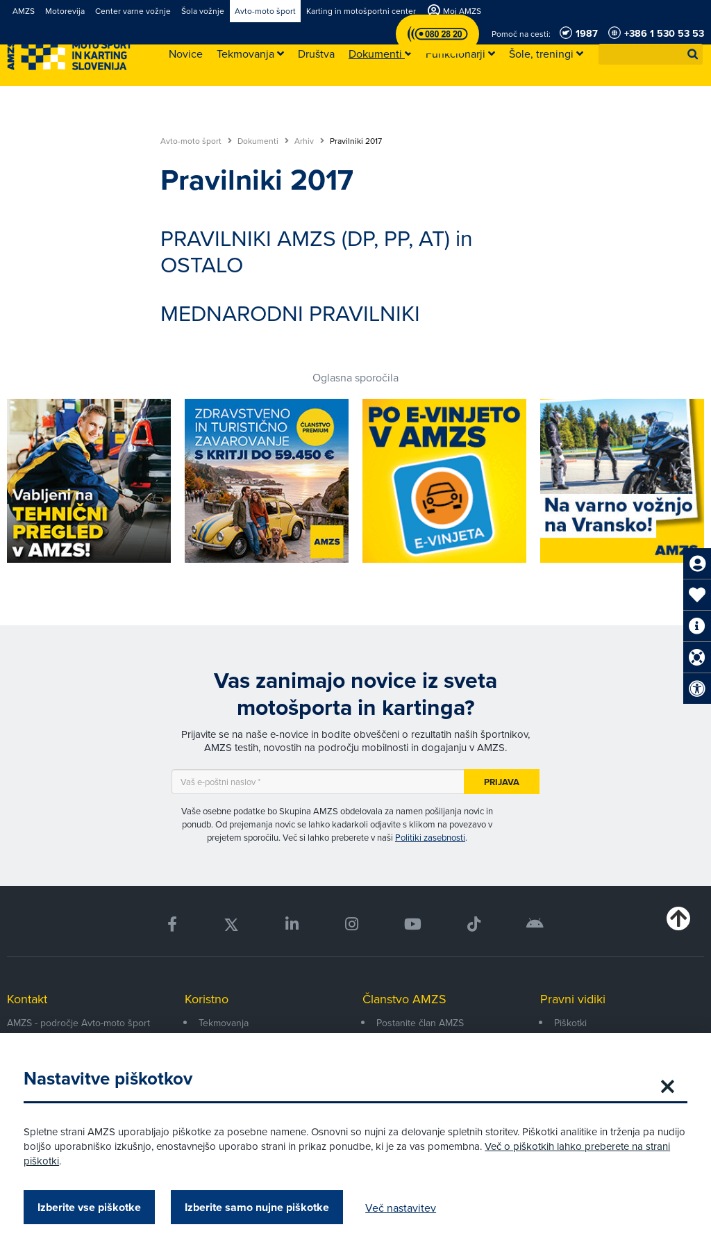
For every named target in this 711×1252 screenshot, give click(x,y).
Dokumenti (263, 141)
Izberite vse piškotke (93, 1207)
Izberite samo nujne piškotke (261, 1207)
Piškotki (570, 1023)
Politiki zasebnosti (430, 837)
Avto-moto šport (196, 141)
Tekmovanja (224, 1023)
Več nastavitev (404, 1207)
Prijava (501, 782)
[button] (693, 54)
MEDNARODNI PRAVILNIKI (290, 312)
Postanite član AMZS (420, 1023)
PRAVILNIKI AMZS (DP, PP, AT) (305, 237)
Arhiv (309, 141)
